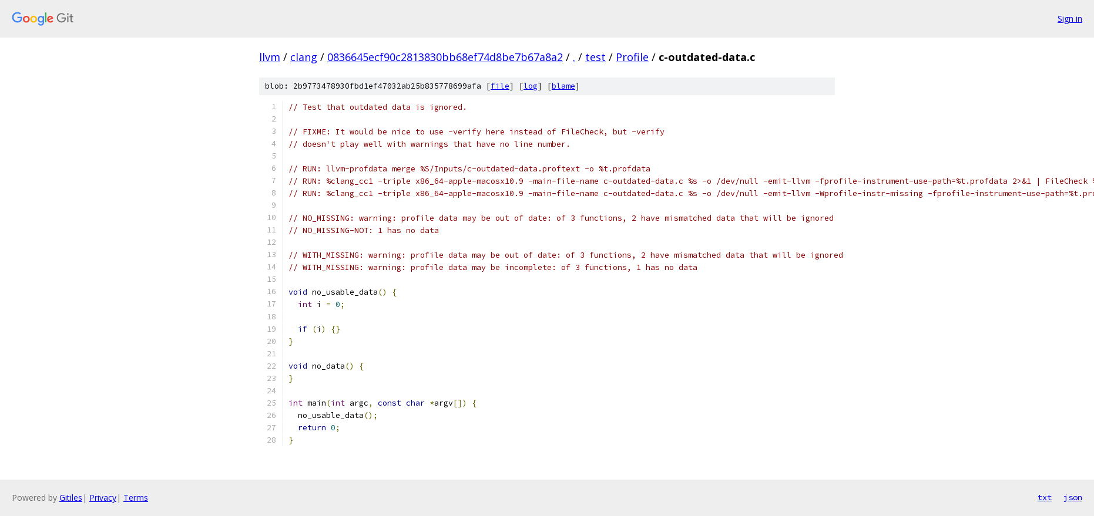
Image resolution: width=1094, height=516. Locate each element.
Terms (135, 497)
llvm (269, 57)
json (1072, 497)
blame (563, 86)
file (500, 86)
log (530, 86)
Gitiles (70, 497)
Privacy (102, 497)
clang (303, 57)
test (595, 57)
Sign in (1070, 18)
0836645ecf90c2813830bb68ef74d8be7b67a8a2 (445, 57)
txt (1045, 497)
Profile (632, 57)
